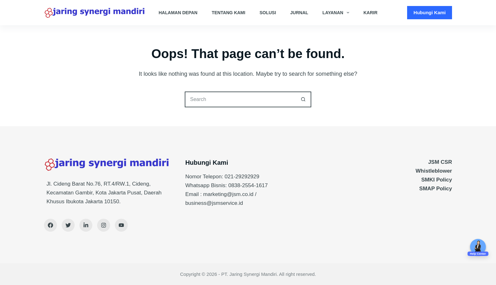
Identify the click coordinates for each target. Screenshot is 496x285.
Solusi (267, 12)
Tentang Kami (228, 12)
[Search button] (303, 99)
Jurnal (299, 12)
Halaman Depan (178, 12)
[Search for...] (240, 99)
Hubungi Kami (429, 12)
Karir (370, 12)
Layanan (337, 12)
